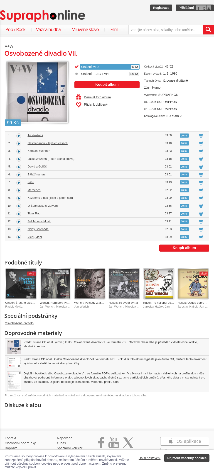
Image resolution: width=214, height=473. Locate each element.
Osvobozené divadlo (19, 323)
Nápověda (64, 438)
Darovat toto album (93, 97)
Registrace (161, 8)
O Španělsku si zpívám (43, 205)
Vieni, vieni (35, 237)
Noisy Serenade (38, 229)
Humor (157, 87)
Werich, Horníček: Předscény (59, 302)
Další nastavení (150, 458)
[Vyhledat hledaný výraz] (208, 29)
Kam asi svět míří (39, 151)
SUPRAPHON (168, 95)
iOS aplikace (184, 441)
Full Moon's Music (39, 221)
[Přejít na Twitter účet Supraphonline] (128, 445)
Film (114, 29)
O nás (61, 443)
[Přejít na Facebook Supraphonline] (101, 445)
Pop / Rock (15, 29)
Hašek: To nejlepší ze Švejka (162, 302)
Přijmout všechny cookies (187, 458)
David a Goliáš (37, 166)
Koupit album (106, 84)
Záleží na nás (36, 174)
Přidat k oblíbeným (93, 105)
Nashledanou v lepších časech (48, 143)
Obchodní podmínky (20, 443)
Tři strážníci (35, 135)
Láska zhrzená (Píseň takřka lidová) (51, 158)
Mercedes (34, 190)
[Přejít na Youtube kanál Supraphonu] (113, 445)
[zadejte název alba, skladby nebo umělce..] (165, 29)
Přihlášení (186, 8)
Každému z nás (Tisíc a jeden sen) (50, 197)
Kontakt (10, 438)
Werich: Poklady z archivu (91, 302)
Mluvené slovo (85, 29)
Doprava (11, 448)
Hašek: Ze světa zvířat (123, 302)
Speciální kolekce (70, 448)
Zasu (31, 182)
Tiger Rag (34, 213)
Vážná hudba (48, 29)
